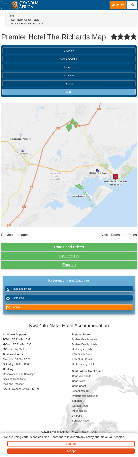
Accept (71, 451)
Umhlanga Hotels (82, 349)
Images (69, 83)
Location (69, 67)
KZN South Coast (82, 354)
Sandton (77, 400)
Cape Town (78, 380)
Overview (69, 50)
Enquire (69, 265)
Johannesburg (80, 390)
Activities (69, 75)
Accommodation (69, 58)
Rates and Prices (69, 247)
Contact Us (69, 256)
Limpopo (77, 415)
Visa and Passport (13, 383)
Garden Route (80, 405)
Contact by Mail (15, 349)
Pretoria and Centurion (85, 395)
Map (69, 91)
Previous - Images (15, 235)
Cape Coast (79, 385)
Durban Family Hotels (84, 344)
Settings (71, 443)
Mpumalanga (79, 410)
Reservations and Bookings (19, 374)
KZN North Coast (82, 359)
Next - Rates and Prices (119, 235)
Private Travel (89, 431)
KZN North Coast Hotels (25, 19)
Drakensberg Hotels (83, 364)
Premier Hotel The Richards (27, 23)
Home (11, 15)
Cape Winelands (81, 376)
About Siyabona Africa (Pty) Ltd (21, 388)
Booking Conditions (14, 378)
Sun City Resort (81, 420)
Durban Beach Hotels (84, 339)
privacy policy (85, 437)
